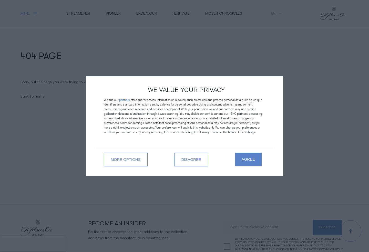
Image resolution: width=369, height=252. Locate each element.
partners (124, 100)
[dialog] (184, 126)
